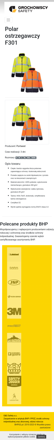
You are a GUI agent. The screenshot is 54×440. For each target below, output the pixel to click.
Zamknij (41, 437)
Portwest (21, 146)
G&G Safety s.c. (10, 415)
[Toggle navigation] (8, 20)
